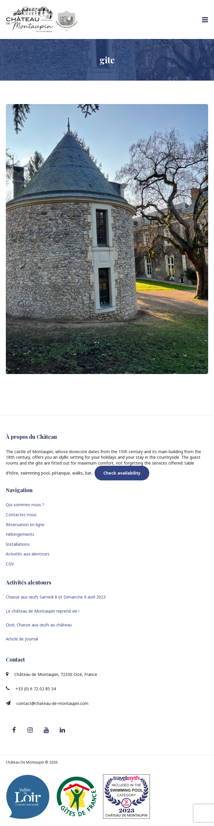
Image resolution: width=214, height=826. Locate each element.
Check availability (122, 473)
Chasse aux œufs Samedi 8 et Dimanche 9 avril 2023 (56, 597)
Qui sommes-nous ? (25, 504)
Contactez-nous (21, 514)
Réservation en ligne (25, 524)
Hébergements (20, 534)
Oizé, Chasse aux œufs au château (39, 625)
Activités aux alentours (27, 554)
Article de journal (22, 639)
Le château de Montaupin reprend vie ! (42, 611)
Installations (18, 544)
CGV (10, 564)
